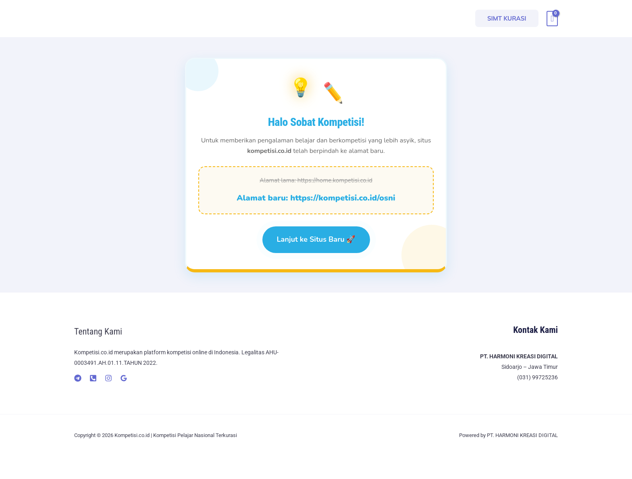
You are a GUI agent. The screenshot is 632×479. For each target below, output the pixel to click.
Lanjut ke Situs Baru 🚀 (316, 239)
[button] (506, 18)
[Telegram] (77, 378)
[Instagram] (108, 378)
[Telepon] (93, 378)
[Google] (123, 378)
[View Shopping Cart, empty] (552, 18)
